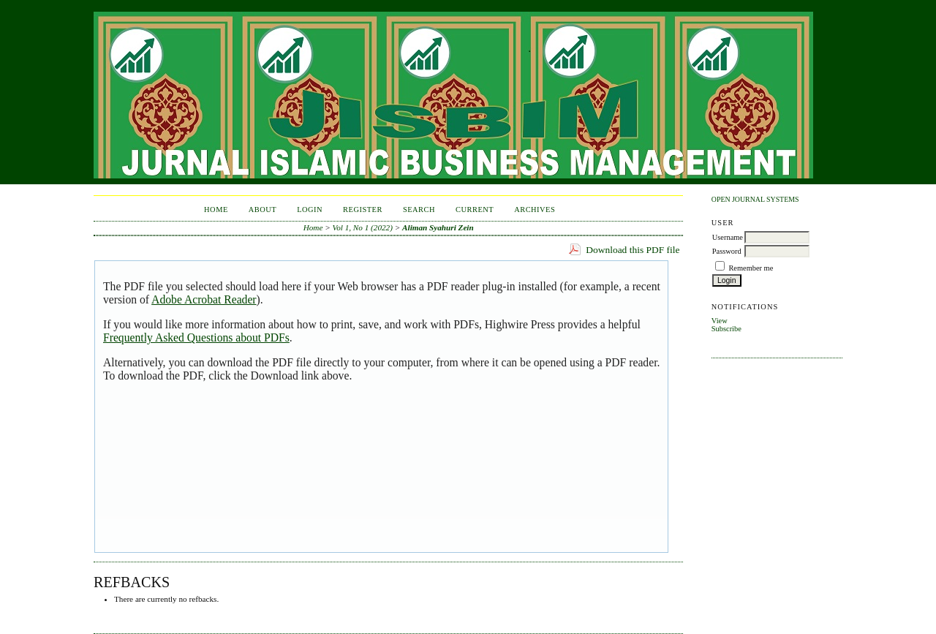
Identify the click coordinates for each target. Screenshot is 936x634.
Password (726, 251)
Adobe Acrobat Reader (203, 299)
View (720, 321)
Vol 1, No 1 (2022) (363, 227)
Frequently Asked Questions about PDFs (196, 337)
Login (309, 209)
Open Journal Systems (755, 199)
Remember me (750, 268)
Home (216, 209)
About (262, 209)
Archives (534, 209)
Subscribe (726, 329)
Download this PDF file (632, 249)
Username (727, 237)
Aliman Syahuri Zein (438, 227)
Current (475, 209)
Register (362, 209)
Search (419, 209)
